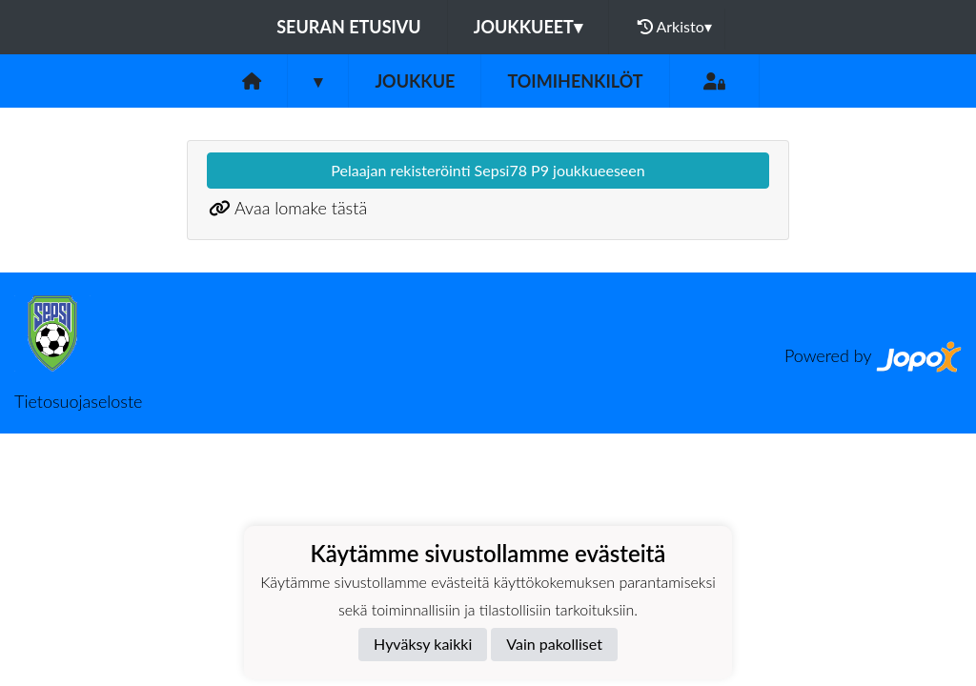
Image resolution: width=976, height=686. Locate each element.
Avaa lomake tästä (300, 207)
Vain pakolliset (554, 644)
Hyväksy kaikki (423, 644)
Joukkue (415, 81)
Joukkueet (528, 26)
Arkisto (675, 26)
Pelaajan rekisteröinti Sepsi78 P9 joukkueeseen (487, 170)
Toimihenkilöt (574, 81)
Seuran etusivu (348, 26)
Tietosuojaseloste (78, 401)
